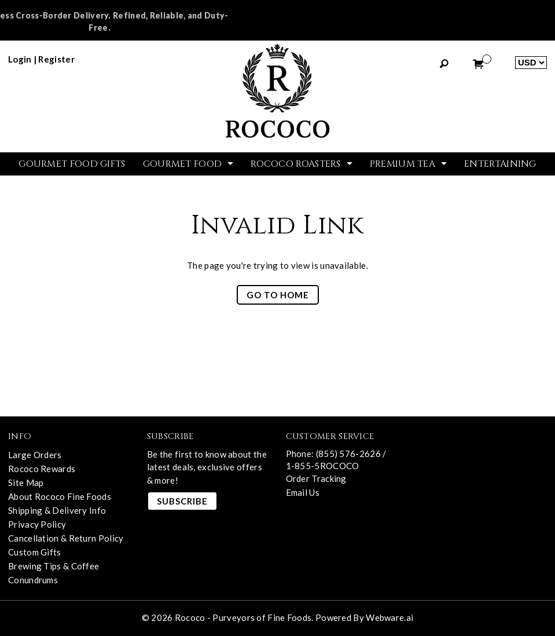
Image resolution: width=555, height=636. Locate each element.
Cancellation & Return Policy (65, 538)
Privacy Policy (37, 524)
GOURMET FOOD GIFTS (72, 164)
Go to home (278, 295)
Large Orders (35, 454)
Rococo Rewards (41, 468)
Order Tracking (316, 478)
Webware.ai (389, 617)
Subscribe (182, 501)
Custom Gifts (34, 552)
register (56, 59)
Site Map (25, 482)
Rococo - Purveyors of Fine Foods (243, 617)
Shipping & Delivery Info (57, 510)
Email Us (302, 492)
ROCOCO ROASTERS (296, 164)
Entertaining (500, 164)
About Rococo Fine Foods (59, 496)
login (20, 59)
